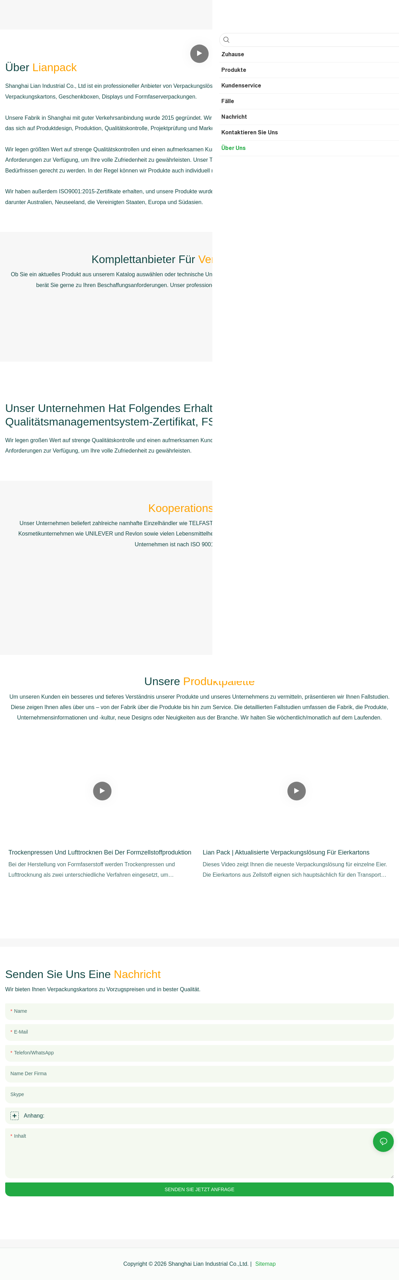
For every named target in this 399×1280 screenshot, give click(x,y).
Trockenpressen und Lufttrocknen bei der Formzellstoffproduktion (99, 852)
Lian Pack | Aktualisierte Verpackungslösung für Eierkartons (286, 852)
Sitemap (264, 1264)
